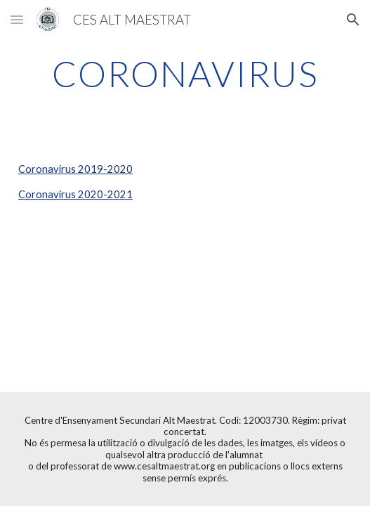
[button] (17, 19)
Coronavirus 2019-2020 (75, 169)
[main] (185, 73)
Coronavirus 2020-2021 (75, 194)
